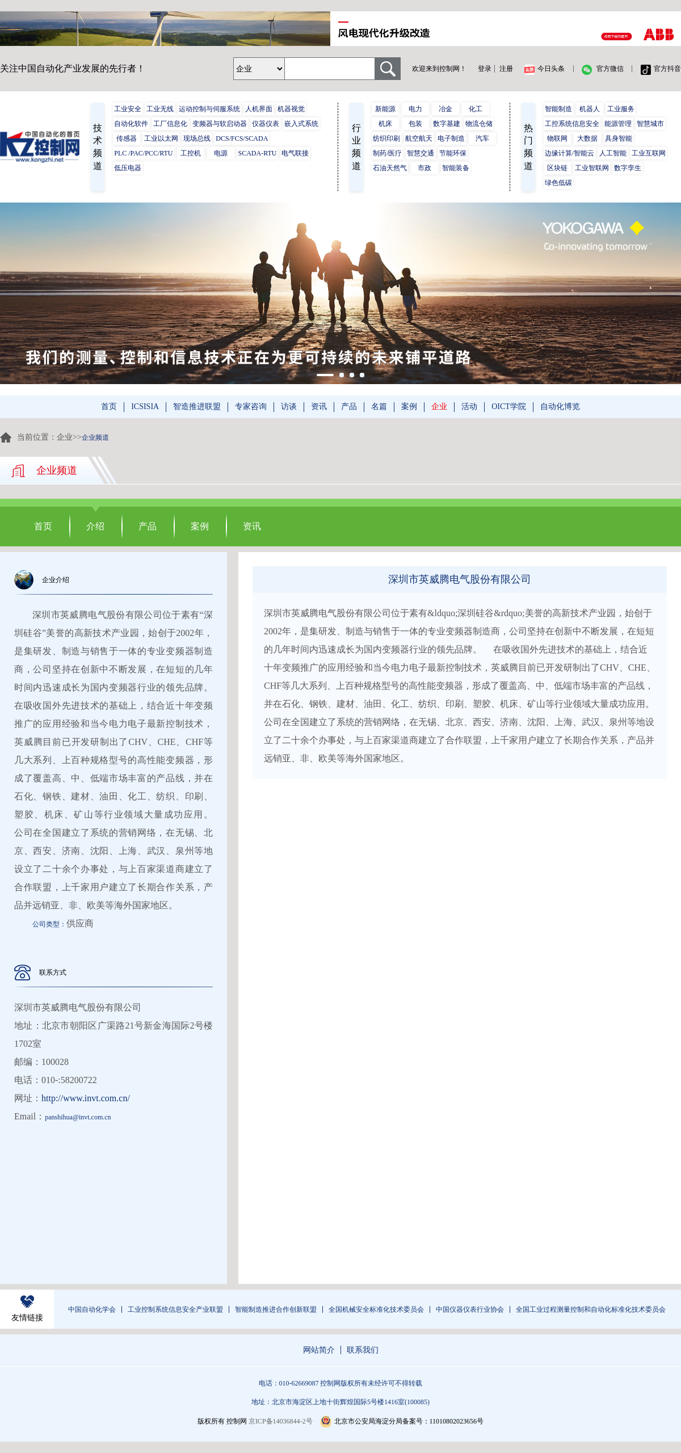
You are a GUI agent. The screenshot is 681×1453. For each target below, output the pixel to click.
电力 (415, 109)
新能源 (385, 109)
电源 (221, 153)
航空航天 (418, 138)
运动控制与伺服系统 (209, 109)
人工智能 (613, 153)
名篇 (379, 406)
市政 (424, 168)
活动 (469, 406)
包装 (415, 124)
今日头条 (544, 70)
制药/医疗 (387, 153)
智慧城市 (650, 124)
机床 (385, 124)
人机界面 (258, 109)
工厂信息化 (170, 124)
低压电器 (127, 168)
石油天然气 (390, 168)
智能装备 (455, 168)
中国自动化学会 (92, 1309)
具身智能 (618, 138)
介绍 (95, 526)
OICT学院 (508, 406)
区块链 (557, 168)
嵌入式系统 (301, 124)
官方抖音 (661, 70)
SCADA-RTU (257, 153)
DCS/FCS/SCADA (242, 138)
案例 (409, 406)
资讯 (319, 406)
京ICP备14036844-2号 (281, 1421)
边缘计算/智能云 (569, 153)
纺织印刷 (386, 138)
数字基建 (446, 124)
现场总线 (197, 138)
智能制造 (558, 109)
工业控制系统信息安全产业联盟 (175, 1309)
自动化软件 (131, 124)
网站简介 (319, 1350)
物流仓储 (479, 124)
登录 (484, 69)
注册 (506, 69)
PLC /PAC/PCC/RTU (143, 153)
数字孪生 (627, 168)
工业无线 (160, 109)
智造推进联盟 (197, 406)
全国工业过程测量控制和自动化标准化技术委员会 (591, 1309)
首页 (109, 406)
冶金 (445, 109)
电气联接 (295, 153)
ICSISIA (145, 406)
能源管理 (618, 124)
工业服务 (620, 109)
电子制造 (451, 138)
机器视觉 (291, 109)
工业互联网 (649, 153)
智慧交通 (420, 153)
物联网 (557, 138)
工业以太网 (161, 138)
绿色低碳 (558, 183)
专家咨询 (251, 406)
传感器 (126, 138)
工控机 (190, 153)
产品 (349, 406)
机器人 (589, 109)
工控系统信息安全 (572, 124)
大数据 (587, 138)
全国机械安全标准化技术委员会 (376, 1309)
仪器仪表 (265, 124)
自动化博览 (560, 406)
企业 (439, 406)
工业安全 (127, 109)
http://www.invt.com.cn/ (85, 1098)
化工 (475, 109)
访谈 (289, 406)
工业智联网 (592, 168)
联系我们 (363, 1350)
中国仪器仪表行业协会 (470, 1309)
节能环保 (452, 153)
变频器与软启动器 (219, 124)
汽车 (482, 138)
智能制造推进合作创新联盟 (276, 1309)
